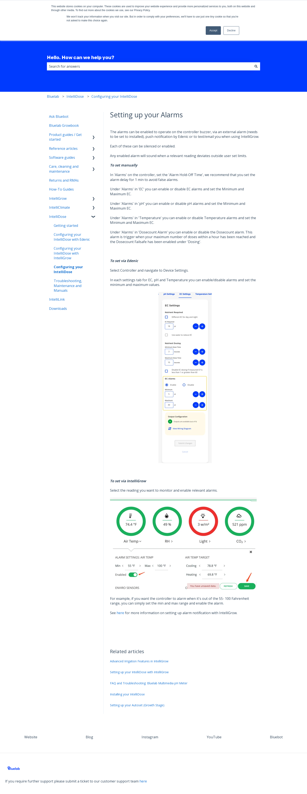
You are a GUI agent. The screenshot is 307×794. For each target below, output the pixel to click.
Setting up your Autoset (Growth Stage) (137, 705)
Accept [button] (213, 30)
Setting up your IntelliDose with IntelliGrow (139, 672)
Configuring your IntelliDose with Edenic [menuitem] (72, 237)
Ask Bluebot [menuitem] (58, 116)
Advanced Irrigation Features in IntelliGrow (139, 661)
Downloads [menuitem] (58, 308)
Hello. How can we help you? (80, 57)
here (120, 612)
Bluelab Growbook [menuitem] (64, 125)
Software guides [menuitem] (62, 157)
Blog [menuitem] (89, 737)
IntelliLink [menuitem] (57, 299)
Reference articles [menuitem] (63, 148)
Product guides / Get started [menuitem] (65, 137)
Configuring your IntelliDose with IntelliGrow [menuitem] (67, 253)
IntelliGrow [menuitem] (58, 198)
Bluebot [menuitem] (276, 737)
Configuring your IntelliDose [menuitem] (68, 269)
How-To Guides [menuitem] (61, 189)
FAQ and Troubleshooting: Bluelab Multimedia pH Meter (148, 683)
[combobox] (149, 66)
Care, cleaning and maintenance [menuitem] (63, 168)
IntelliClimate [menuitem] (59, 207)
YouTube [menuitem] (214, 737)
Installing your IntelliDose (127, 694)
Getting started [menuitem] (66, 225)
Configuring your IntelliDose (114, 96)
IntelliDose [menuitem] (57, 216)
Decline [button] (231, 30)
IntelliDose (75, 96)
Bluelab (53, 96)
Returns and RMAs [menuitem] (64, 180)
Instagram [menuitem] (150, 737)
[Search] (256, 66)
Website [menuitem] (30, 737)
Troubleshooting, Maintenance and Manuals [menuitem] (68, 285)
